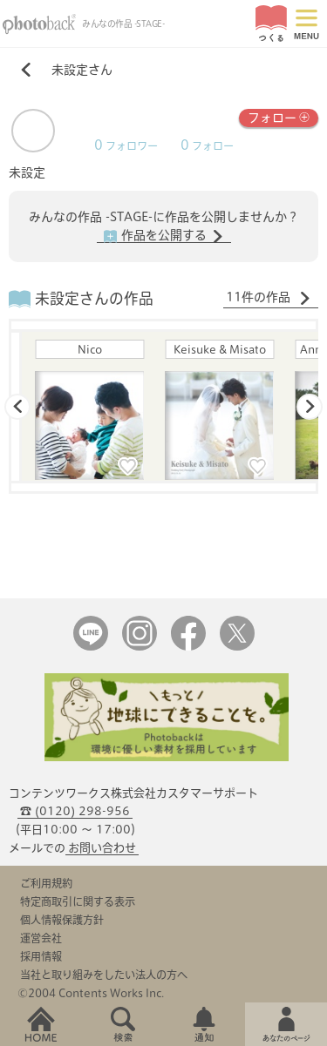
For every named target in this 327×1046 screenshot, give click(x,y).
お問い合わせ (102, 848)
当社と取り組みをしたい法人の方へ (103, 974)
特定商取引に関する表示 (77, 901)
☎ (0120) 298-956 (75, 811)
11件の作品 (268, 298)
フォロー (279, 116)
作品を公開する (164, 236)
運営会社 (41, 938)
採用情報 (41, 956)
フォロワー (126, 146)
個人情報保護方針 (62, 919)
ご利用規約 (46, 883)
